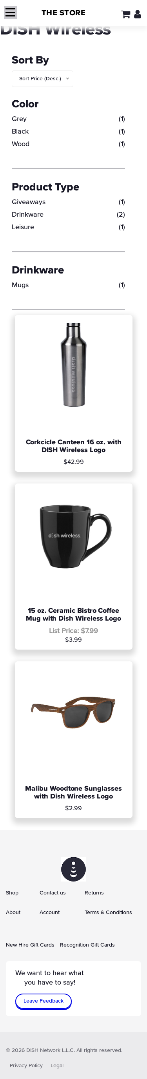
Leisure (68, 227)
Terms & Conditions (108, 912)
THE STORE (64, 13)
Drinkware (68, 214)
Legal (57, 1065)
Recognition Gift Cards (87, 945)
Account (50, 912)
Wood (68, 144)
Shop (12, 893)
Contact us (53, 893)
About (13, 912)
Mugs (68, 285)
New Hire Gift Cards (30, 945)
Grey (68, 119)
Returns (94, 893)
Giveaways (68, 202)
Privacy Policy (26, 1065)
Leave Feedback (44, 1001)
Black (68, 131)
